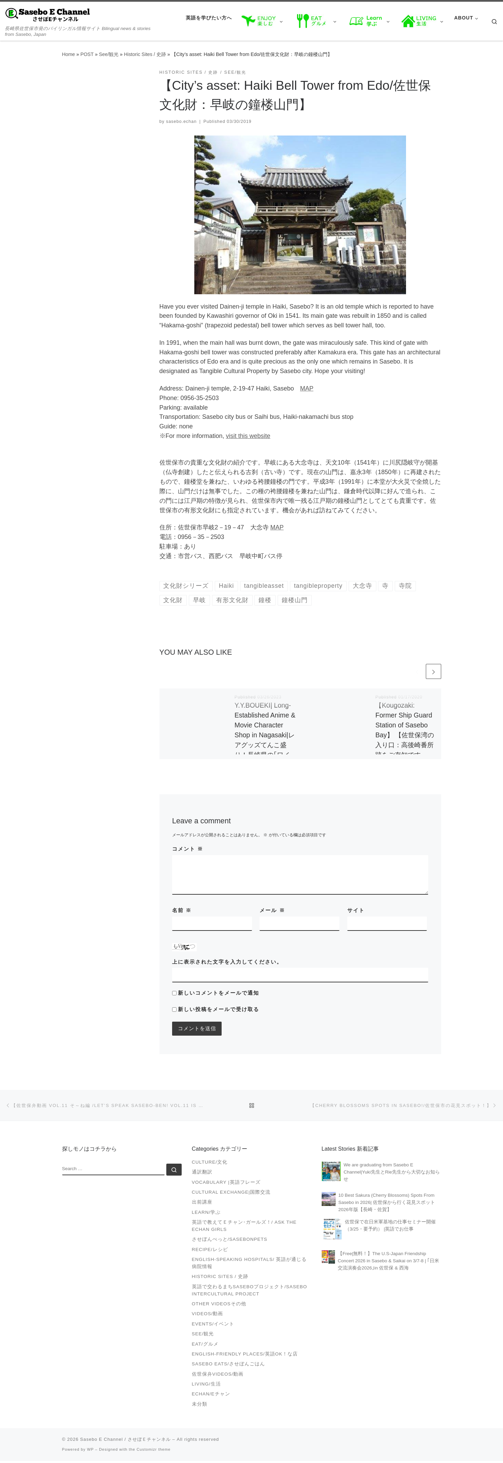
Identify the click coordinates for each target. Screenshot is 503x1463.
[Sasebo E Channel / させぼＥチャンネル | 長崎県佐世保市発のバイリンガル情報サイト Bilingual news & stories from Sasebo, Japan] (47, 14)
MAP (306, 388)
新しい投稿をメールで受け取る (218, 1010)
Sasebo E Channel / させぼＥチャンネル (125, 1441)
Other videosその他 (219, 1305)
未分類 (199, 1405)
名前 (182, 911)
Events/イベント (213, 1325)
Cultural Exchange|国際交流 (231, 1194)
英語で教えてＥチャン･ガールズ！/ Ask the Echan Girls (244, 1228)
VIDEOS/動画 (207, 1315)
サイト (356, 911)
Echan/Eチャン (211, 1395)
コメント (187, 850)
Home (68, 54)
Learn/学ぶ (206, 1214)
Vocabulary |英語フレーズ (226, 1184)
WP (90, 1451)
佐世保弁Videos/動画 (218, 1375)
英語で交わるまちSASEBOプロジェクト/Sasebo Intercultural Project (249, 1292)
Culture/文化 (210, 1163)
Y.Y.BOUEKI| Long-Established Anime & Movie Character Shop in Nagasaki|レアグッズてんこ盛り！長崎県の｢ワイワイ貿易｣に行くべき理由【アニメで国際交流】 (265, 745)
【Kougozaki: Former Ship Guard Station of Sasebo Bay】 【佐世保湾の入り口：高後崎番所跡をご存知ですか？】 (404, 735)
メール (272, 911)
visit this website (248, 435)
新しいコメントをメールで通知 (218, 993)
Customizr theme (154, 1451)
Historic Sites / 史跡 (145, 54)
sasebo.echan (181, 121)
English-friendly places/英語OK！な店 (245, 1355)
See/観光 (108, 54)
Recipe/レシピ (210, 1251)
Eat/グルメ (205, 1345)
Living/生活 (206, 1385)
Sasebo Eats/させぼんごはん (228, 1365)
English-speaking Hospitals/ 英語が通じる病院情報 (249, 1265)
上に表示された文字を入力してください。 (227, 962)
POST (87, 54)
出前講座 (202, 1204)
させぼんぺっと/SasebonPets (229, 1241)
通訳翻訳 (202, 1174)
